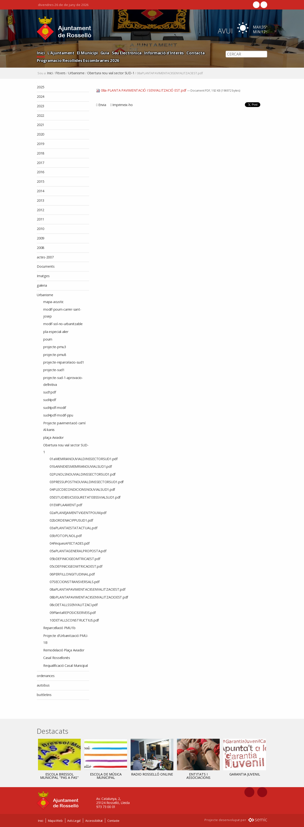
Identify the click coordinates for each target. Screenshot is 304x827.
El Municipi (87, 53)
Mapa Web (55, 820)
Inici (41, 53)
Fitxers (60, 73)
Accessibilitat (94, 820)
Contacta (195, 53)
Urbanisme (76, 73)
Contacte (113, 820)
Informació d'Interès (164, 53)
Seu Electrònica (127, 53)
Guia (104, 53)
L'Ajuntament (61, 53)
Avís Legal (74, 820)
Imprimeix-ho (122, 105)
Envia (102, 105)
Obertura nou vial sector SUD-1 (110, 73)
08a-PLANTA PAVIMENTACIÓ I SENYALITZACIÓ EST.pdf (141, 90)
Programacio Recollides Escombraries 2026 (78, 60)
